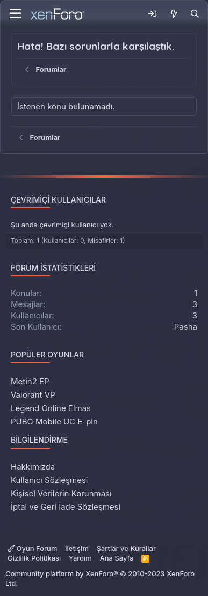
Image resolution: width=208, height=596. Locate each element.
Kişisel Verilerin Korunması (61, 493)
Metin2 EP (30, 381)
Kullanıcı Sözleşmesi (49, 480)
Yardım (80, 558)
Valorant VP (33, 395)
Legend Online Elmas (51, 408)
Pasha (185, 327)
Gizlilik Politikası (34, 558)
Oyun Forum (32, 548)
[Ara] (194, 14)
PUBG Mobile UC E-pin (54, 421)
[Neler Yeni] (173, 14)
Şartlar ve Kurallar (126, 548)
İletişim (77, 548)
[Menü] (15, 14)
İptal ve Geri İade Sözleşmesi (65, 507)
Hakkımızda (33, 466)
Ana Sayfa (116, 558)
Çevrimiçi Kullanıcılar (58, 199)
